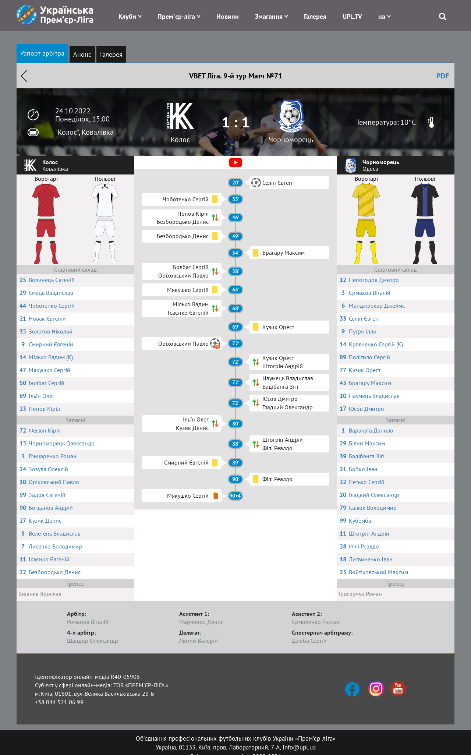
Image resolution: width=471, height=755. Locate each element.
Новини (227, 16)
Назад (23, 76)
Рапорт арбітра (42, 53)
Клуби (127, 16)
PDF (442, 76)
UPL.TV (352, 16)
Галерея (315, 16)
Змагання (269, 16)
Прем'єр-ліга (176, 16)
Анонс (82, 54)
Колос (180, 139)
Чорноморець (291, 139)
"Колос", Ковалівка (84, 132)
